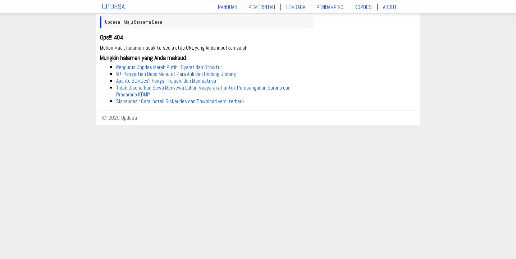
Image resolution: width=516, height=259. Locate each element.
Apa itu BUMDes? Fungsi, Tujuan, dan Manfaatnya (166, 80)
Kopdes (363, 7)
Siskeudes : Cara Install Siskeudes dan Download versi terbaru (180, 101)
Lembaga (295, 7)
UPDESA (113, 6)
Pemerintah (261, 7)
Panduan (227, 7)
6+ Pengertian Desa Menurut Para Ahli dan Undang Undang (176, 74)
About (390, 7)
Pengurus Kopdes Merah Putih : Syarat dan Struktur (169, 67)
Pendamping (329, 7)
